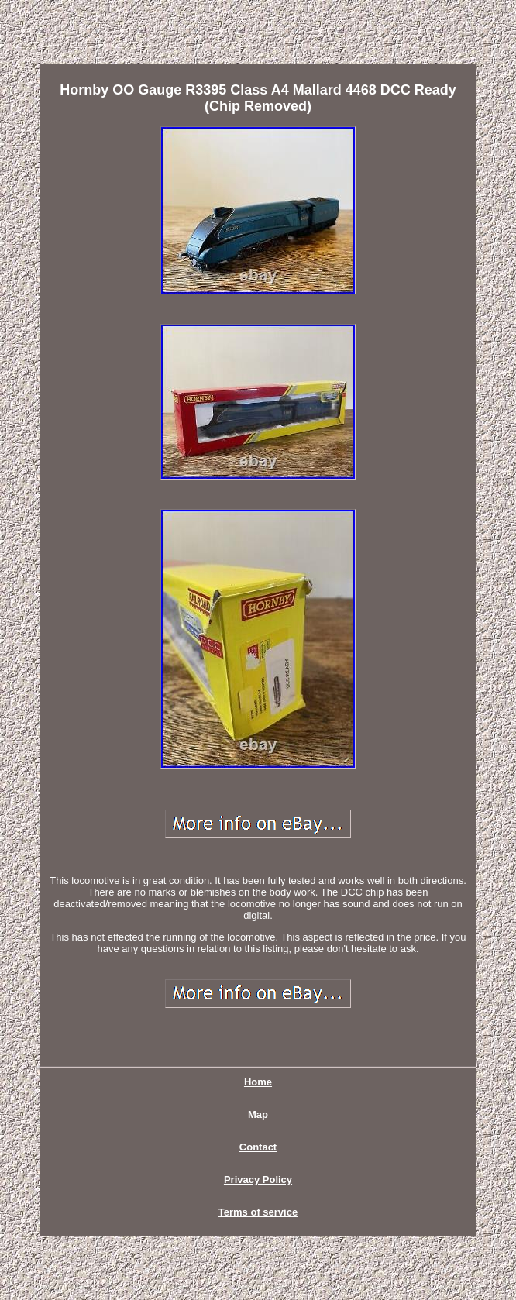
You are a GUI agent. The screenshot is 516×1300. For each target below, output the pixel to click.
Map (258, 1114)
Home (258, 1082)
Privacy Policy (258, 1179)
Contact (258, 1147)
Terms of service (258, 1212)
